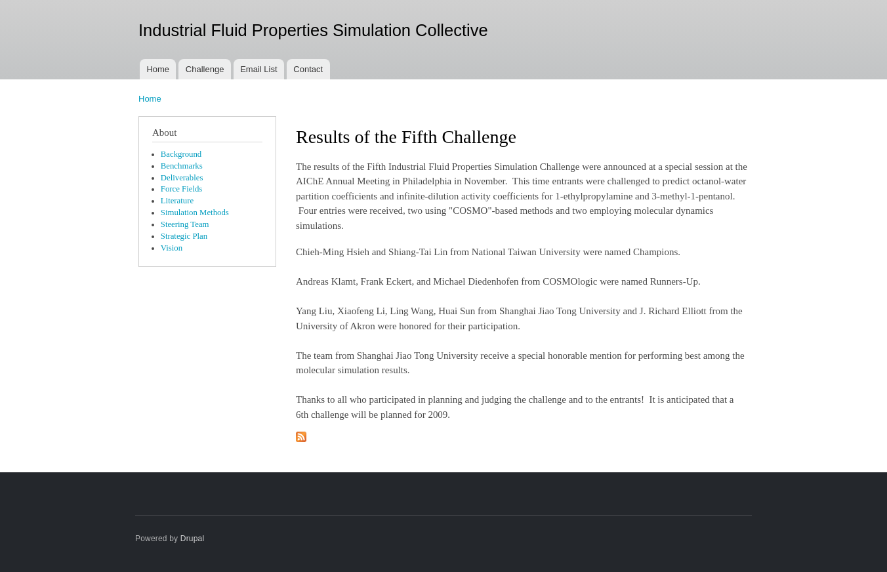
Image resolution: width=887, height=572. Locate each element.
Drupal (192, 538)
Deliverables (182, 177)
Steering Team (185, 224)
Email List (258, 69)
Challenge (205, 69)
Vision (171, 248)
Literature (177, 200)
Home (157, 69)
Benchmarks (182, 166)
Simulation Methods (195, 212)
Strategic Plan (184, 236)
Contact (308, 69)
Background (181, 154)
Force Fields (182, 189)
